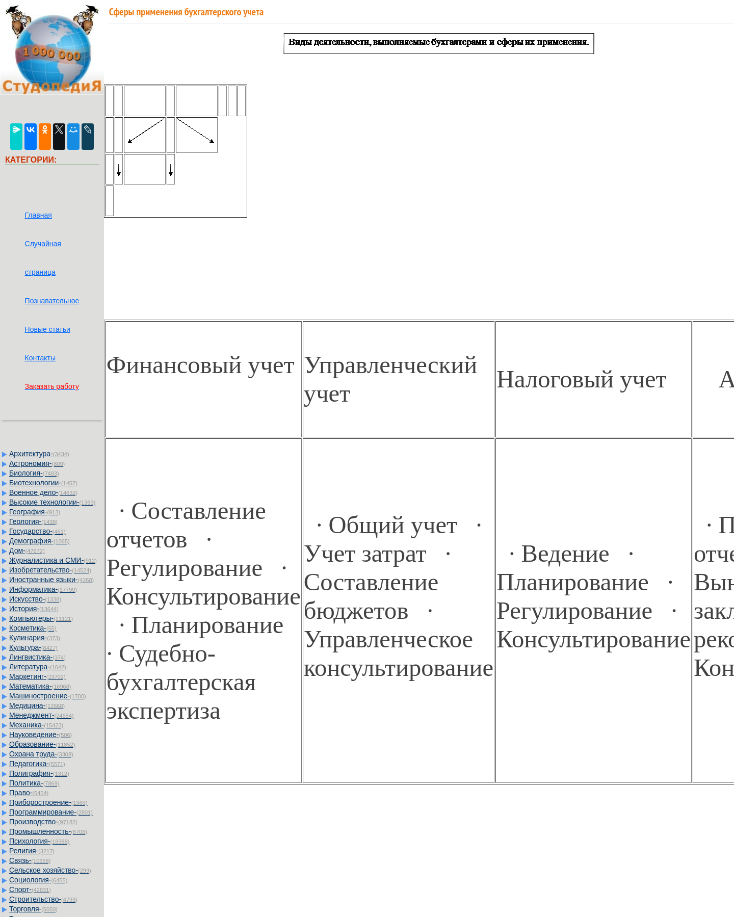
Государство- (37, 531)
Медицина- (37, 705)
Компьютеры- (41, 618)
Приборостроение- (48, 802)
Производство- (43, 822)
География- (34, 512)
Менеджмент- (41, 715)
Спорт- (30, 889)
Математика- (40, 686)
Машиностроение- (47, 696)
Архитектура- (39, 454)
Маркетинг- (37, 676)
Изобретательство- (50, 570)
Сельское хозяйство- (50, 870)
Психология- (39, 841)
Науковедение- (40, 734)
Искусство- (35, 599)
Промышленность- (48, 831)
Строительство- (43, 899)
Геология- (33, 521)
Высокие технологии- (52, 502)
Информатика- (43, 589)
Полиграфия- (39, 773)
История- (34, 609)
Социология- (38, 880)
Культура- (33, 647)
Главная (38, 215)
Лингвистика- (37, 657)
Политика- (34, 783)
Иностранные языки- (51, 579)
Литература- (37, 667)
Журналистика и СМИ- (53, 560)
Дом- (27, 550)
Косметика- (33, 628)
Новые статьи (47, 329)
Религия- (32, 851)
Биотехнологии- (43, 483)
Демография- (39, 541)
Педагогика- (37, 763)
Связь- (29, 860)
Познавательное (52, 301)
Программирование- (51, 812)
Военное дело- (43, 492)
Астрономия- (37, 463)
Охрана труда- (41, 754)
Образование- (42, 744)
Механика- (36, 725)
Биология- (34, 473)
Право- (28, 793)
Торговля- (33, 909)
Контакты (40, 358)
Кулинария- (34, 638)
